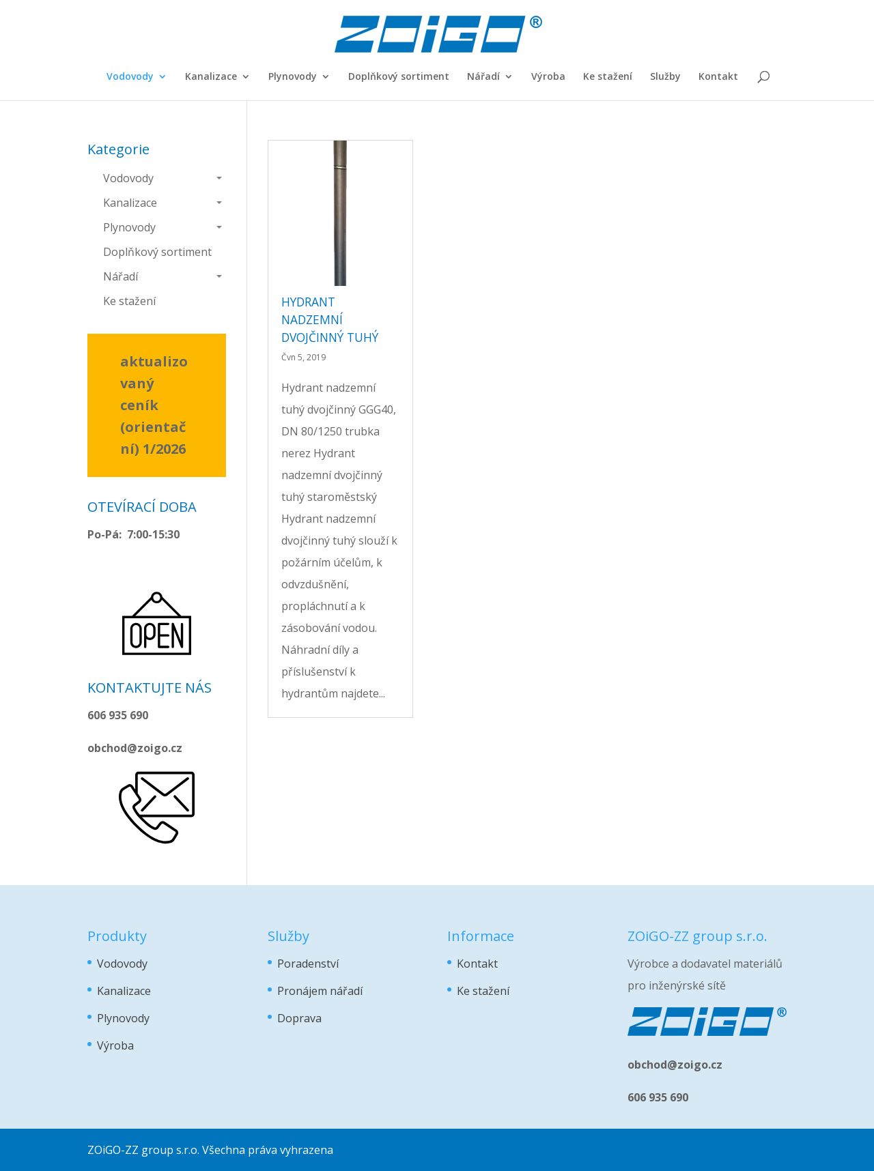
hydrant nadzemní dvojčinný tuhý (329, 319)
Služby (665, 77)
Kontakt (718, 77)
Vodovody (130, 77)
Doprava (299, 1018)
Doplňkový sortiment (398, 77)
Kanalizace (211, 77)
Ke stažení (607, 77)
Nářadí (483, 77)
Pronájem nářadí (320, 990)
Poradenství (308, 963)
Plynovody (292, 77)
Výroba (548, 77)
